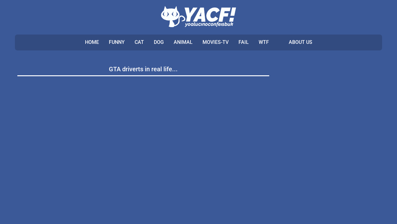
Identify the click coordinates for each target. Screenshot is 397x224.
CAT (139, 42)
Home (92, 42)
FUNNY (117, 42)
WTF (264, 42)
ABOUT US (300, 42)
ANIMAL (183, 42)
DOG (159, 42)
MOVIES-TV (216, 42)
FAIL (244, 42)
